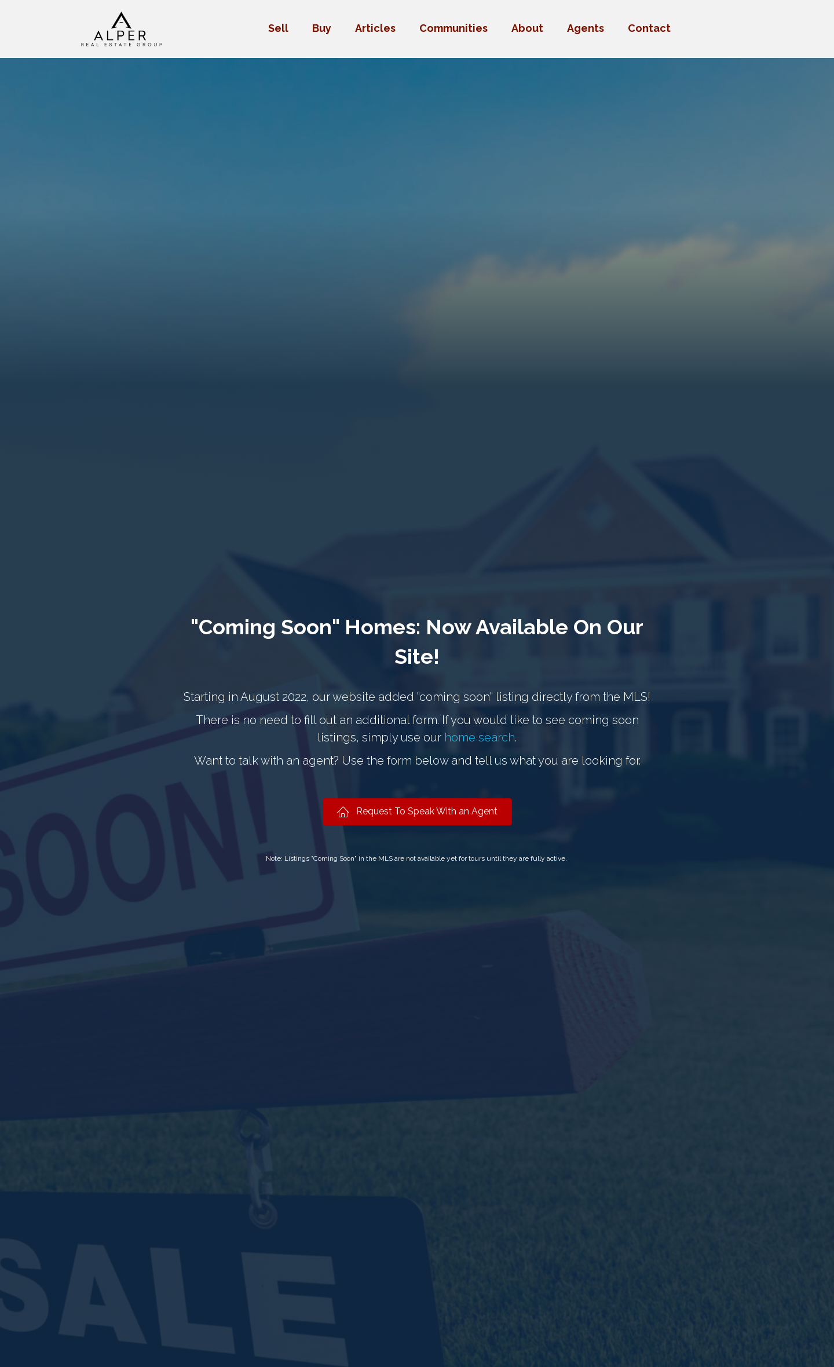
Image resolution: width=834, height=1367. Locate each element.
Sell (278, 28)
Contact (649, 28)
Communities (453, 28)
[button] (417, 811)
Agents (585, 28)
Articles (375, 28)
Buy (321, 28)
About (527, 28)
